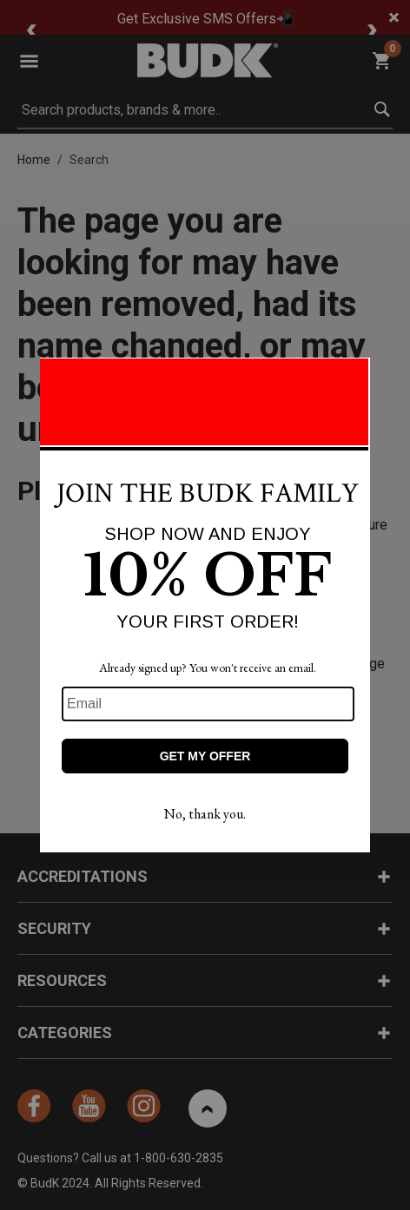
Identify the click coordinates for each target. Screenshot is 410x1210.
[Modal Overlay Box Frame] (205, 605)
